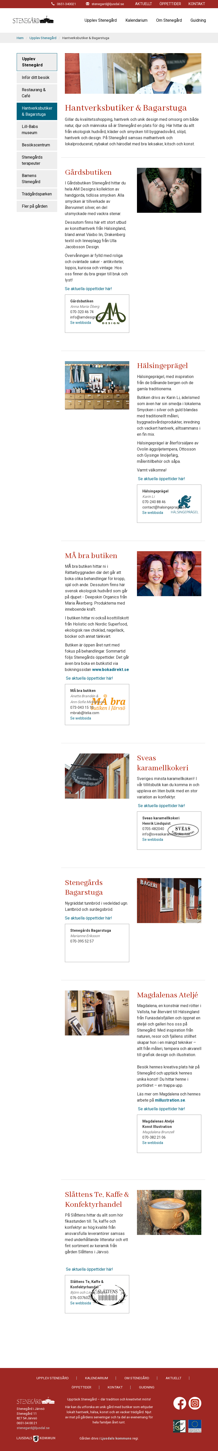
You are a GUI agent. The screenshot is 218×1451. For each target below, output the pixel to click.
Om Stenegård (169, 20)
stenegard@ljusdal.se (33, 1428)
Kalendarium (136, 20)
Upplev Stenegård (101, 20)
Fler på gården (34, 206)
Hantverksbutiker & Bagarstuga (37, 111)
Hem (20, 38)
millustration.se (170, 1100)
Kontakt (197, 4)
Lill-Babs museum (30, 129)
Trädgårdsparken (37, 194)
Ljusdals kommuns (116, 1438)
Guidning (198, 20)
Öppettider (170, 4)
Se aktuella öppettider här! (88, 288)
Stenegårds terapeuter (32, 160)
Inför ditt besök (35, 77)
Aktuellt (143, 4)
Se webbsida (80, 323)
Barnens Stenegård (31, 178)
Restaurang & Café (34, 92)
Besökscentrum (36, 145)
